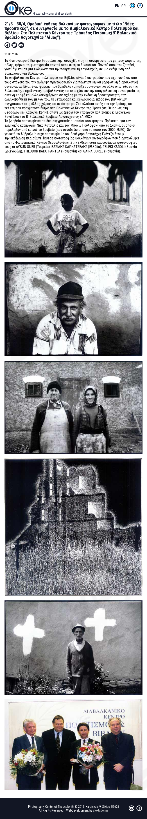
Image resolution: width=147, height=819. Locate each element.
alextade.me (101, 810)
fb (140, 5)
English (117, 6)
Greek (123, 6)
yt (132, 5)
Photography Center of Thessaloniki (52, 13)
